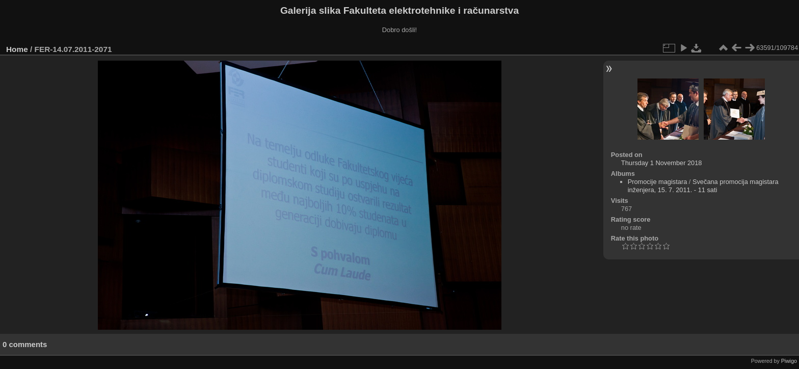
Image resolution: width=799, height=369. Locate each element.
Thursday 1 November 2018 (661, 163)
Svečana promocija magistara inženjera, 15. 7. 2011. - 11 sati (703, 186)
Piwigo (789, 361)
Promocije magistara (657, 182)
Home (17, 49)
